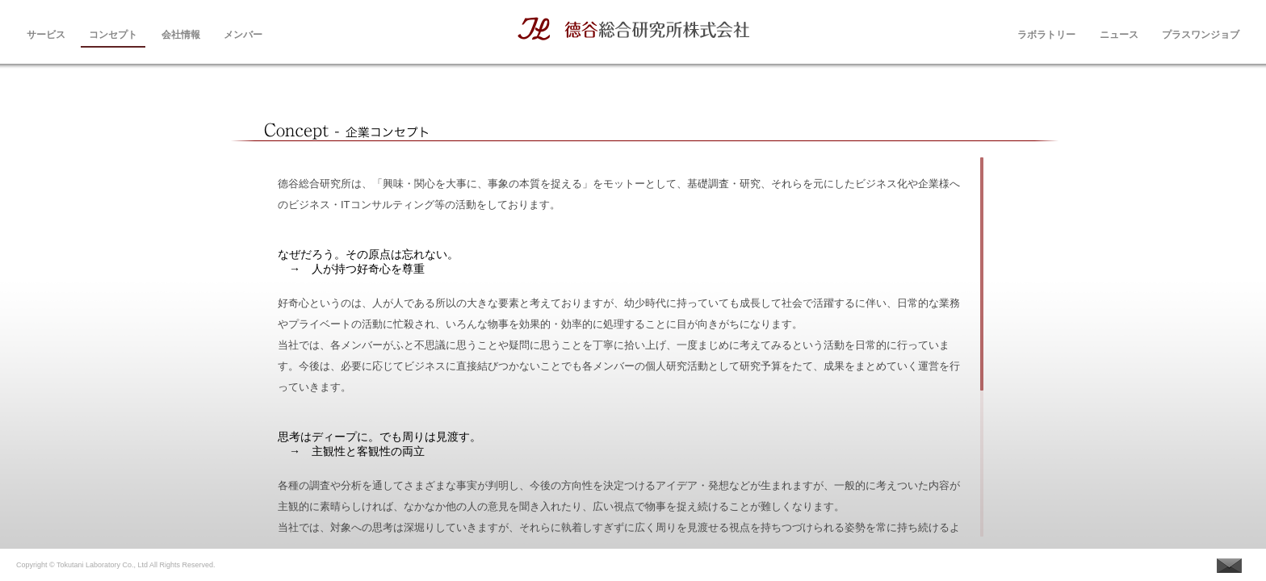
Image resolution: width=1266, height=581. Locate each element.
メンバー (243, 33)
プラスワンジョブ (1200, 33)
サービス (46, 33)
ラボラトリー (1046, 33)
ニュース (1119, 33)
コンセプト (113, 33)
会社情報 (180, 33)
